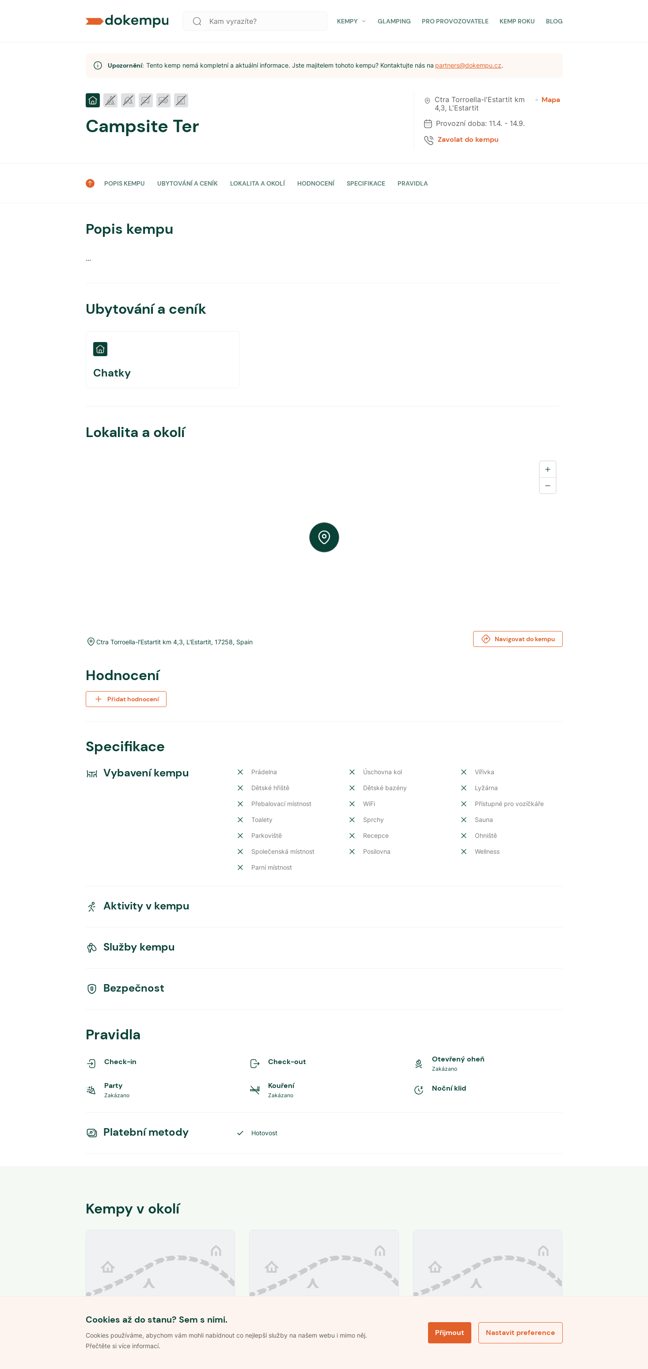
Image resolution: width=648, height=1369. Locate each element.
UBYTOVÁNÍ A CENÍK (187, 183)
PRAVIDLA (413, 183)
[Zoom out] (548, 485)
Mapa (547, 99)
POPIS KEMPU (124, 183)
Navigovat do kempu (518, 639)
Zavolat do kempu (468, 139)
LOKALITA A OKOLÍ (257, 183)
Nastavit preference (520, 1332)
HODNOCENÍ (315, 183)
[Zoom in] (548, 469)
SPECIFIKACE (366, 183)
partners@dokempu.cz (468, 65)
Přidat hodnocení (126, 699)
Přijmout (449, 1332)
